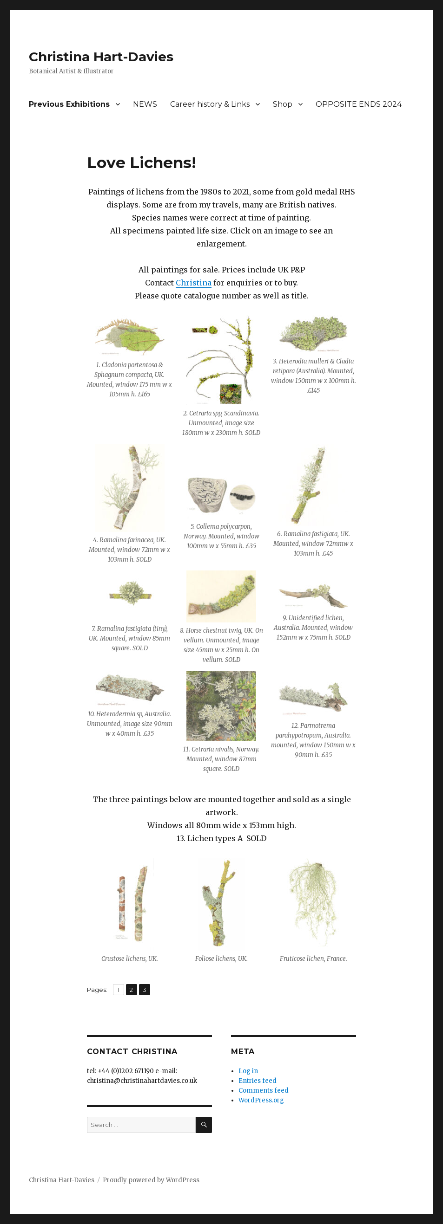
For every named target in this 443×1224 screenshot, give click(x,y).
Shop (282, 104)
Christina (194, 282)
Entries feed (257, 1081)
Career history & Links (210, 104)
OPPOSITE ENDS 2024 (359, 104)
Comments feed (263, 1090)
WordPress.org (261, 1100)
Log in (248, 1071)
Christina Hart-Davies (101, 57)
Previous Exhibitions (69, 104)
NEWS (145, 104)
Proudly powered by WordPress (151, 1180)
